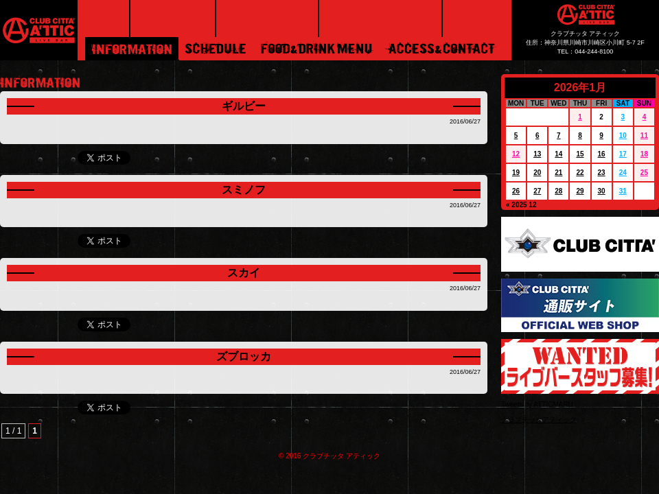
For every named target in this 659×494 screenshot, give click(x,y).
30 (601, 191)
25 (644, 172)
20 (537, 172)
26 (516, 191)
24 (623, 172)
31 (623, 191)
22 (579, 172)
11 (644, 135)
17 (623, 154)
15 (579, 154)
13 (537, 154)
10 (623, 135)
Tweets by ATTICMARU (537, 404)
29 (579, 191)
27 (537, 191)
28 (558, 191)
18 (644, 154)
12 (516, 154)
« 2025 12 (521, 205)
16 (601, 154)
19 (516, 172)
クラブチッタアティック (539, 419)
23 (601, 172)
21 (558, 172)
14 (558, 154)
